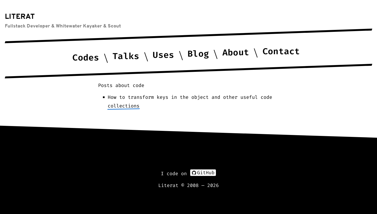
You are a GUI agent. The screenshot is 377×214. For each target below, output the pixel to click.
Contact (281, 51)
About (235, 52)
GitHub (203, 172)
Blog (198, 54)
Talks (126, 56)
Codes (85, 57)
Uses (163, 55)
